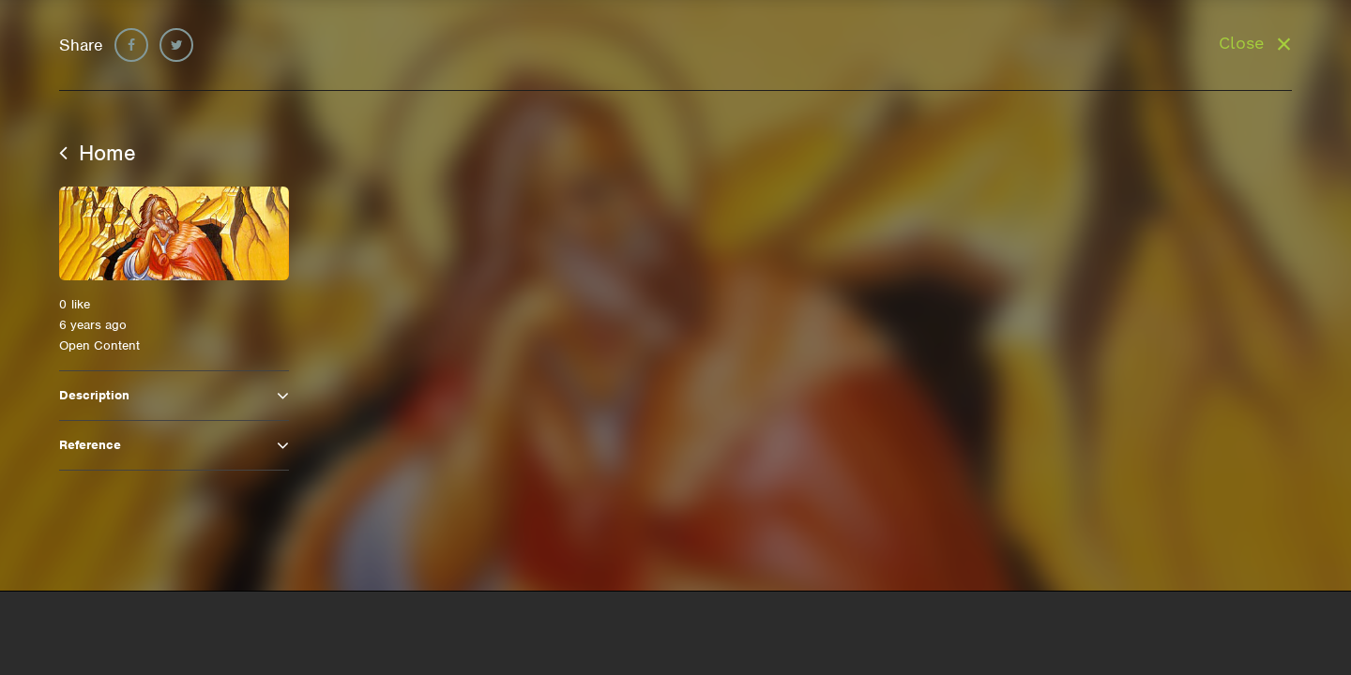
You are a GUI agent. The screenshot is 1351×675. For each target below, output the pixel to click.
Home (97, 153)
